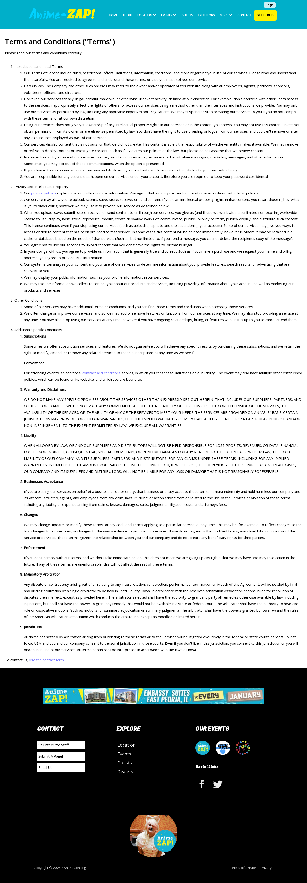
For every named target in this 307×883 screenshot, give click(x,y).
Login (269, 5)
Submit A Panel (50, 756)
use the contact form (46, 659)
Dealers (125, 771)
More (226, 15)
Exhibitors (206, 15)
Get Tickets (265, 15)
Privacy (266, 867)
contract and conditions (102, 372)
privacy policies (43, 193)
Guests (187, 15)
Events (168, 15)
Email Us (45, 767)
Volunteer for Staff (53, 745)
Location (146, 15)
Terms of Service (243, 867)
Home (113, 15)
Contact (244, 15)
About (128, 15)
